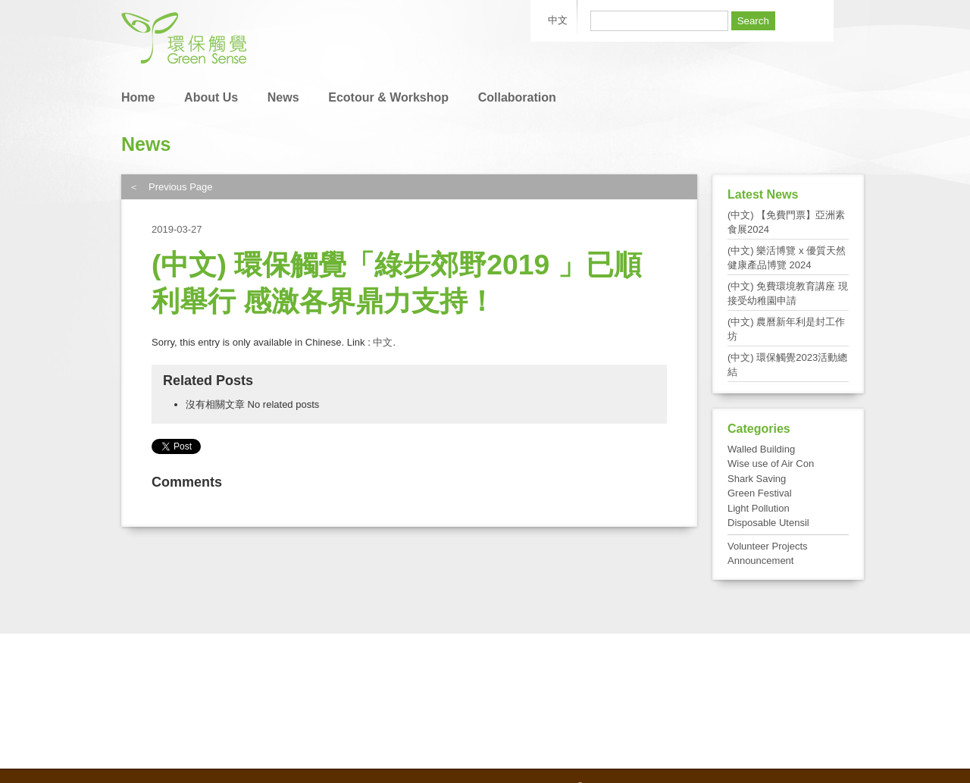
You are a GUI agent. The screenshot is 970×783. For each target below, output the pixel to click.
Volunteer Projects (768, 546)
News (283, 97)
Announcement (760, 560)
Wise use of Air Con (771, 463)
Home (138, 97)
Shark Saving (757, 478)
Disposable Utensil (768, 522)
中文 (383, 342)
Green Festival (760, 493)
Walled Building (761, 449)
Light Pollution (759, 508)
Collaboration (517, 97)
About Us (211, 97)
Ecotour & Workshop (388, 97)
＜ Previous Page (171, 187)
